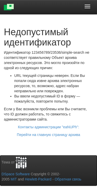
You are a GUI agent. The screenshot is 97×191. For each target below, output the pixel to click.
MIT (14, 179)
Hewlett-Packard (38, 179)
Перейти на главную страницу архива (48, 135)
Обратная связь (68, 179)
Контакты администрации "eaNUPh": (48, 127)
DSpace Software (16, 174)
